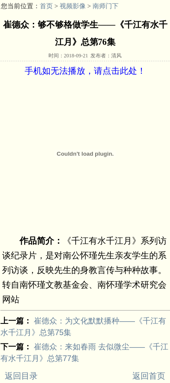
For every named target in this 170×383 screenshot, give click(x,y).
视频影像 (73, 6)
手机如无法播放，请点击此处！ (85, 70)
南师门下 (106, 6)
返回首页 (148, 375)
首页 (46, 6)
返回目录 (21, 375)
